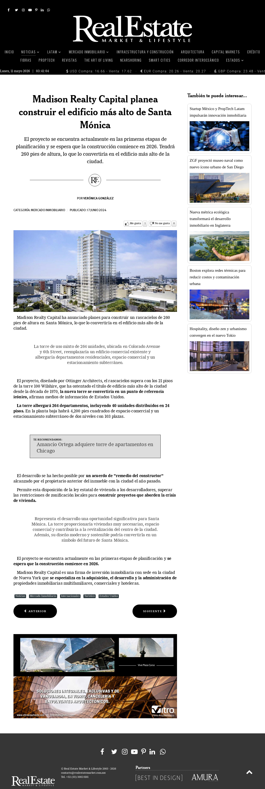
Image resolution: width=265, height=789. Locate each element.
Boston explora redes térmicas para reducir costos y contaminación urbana (218, 268)
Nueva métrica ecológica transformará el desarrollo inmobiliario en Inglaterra (210, 209)
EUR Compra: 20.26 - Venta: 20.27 (173, 62)
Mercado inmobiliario (48, 201)
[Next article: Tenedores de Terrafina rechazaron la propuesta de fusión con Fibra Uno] (154, 602)
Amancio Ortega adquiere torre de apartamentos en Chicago (95, 438)
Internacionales (70, 587)
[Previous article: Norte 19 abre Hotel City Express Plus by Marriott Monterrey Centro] (35, 602)
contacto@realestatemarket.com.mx (83, 764)
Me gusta (135, 214)
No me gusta (162, 214)
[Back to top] (249, 764)
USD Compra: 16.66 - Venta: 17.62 (99, 62)
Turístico (89, 587)
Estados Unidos (108, 587)
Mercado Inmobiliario (43, 587)
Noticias (20, 587)
